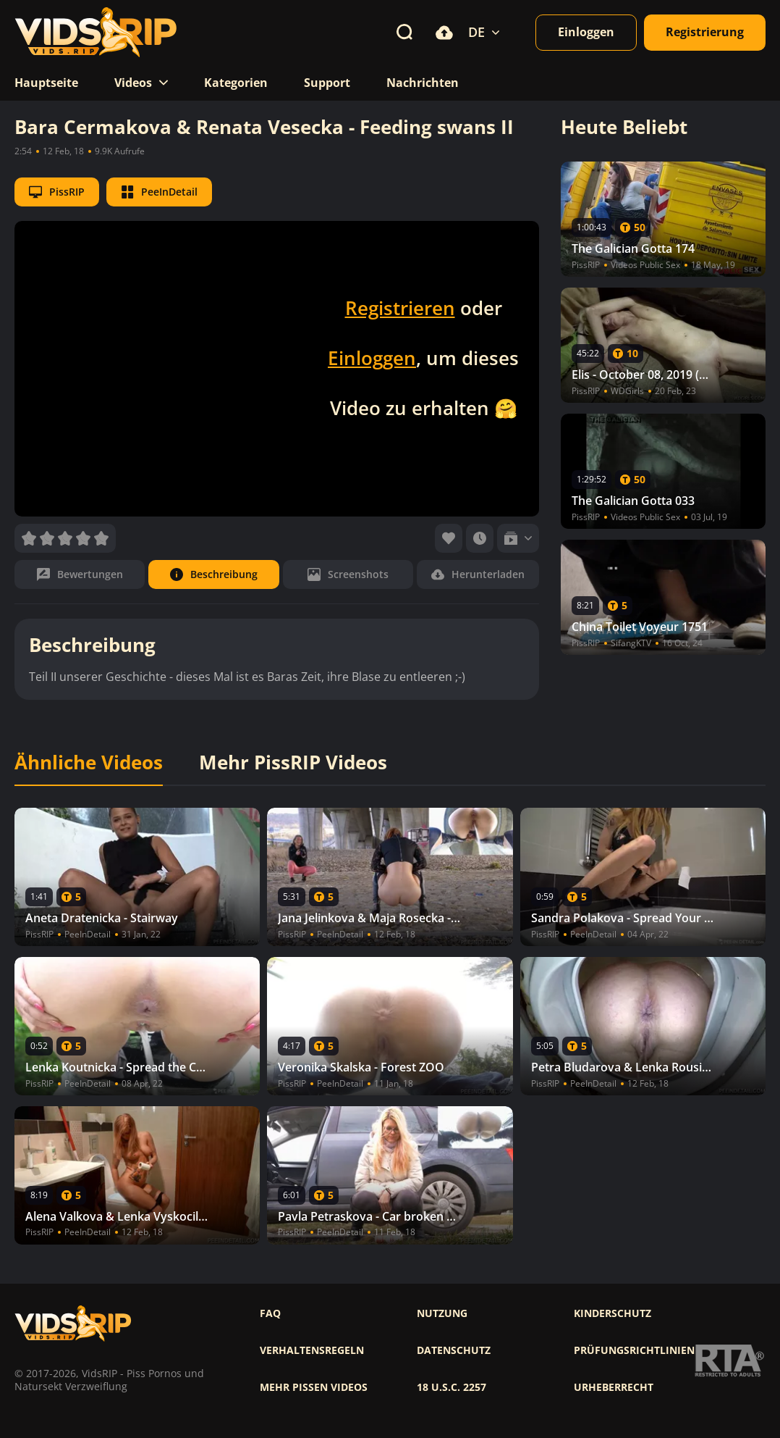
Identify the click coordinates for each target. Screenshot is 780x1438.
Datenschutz (454, 1350)
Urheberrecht (613, 1387)
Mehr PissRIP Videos (293, 763)
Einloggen (372, 358)
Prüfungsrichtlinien (634, 1350)
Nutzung (442, 1313)
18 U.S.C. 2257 (451, 1387)
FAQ (270, 1313)
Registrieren (400, 308)
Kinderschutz (612, 1313)
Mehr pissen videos (314, 1387)
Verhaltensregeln (312, 1350)
